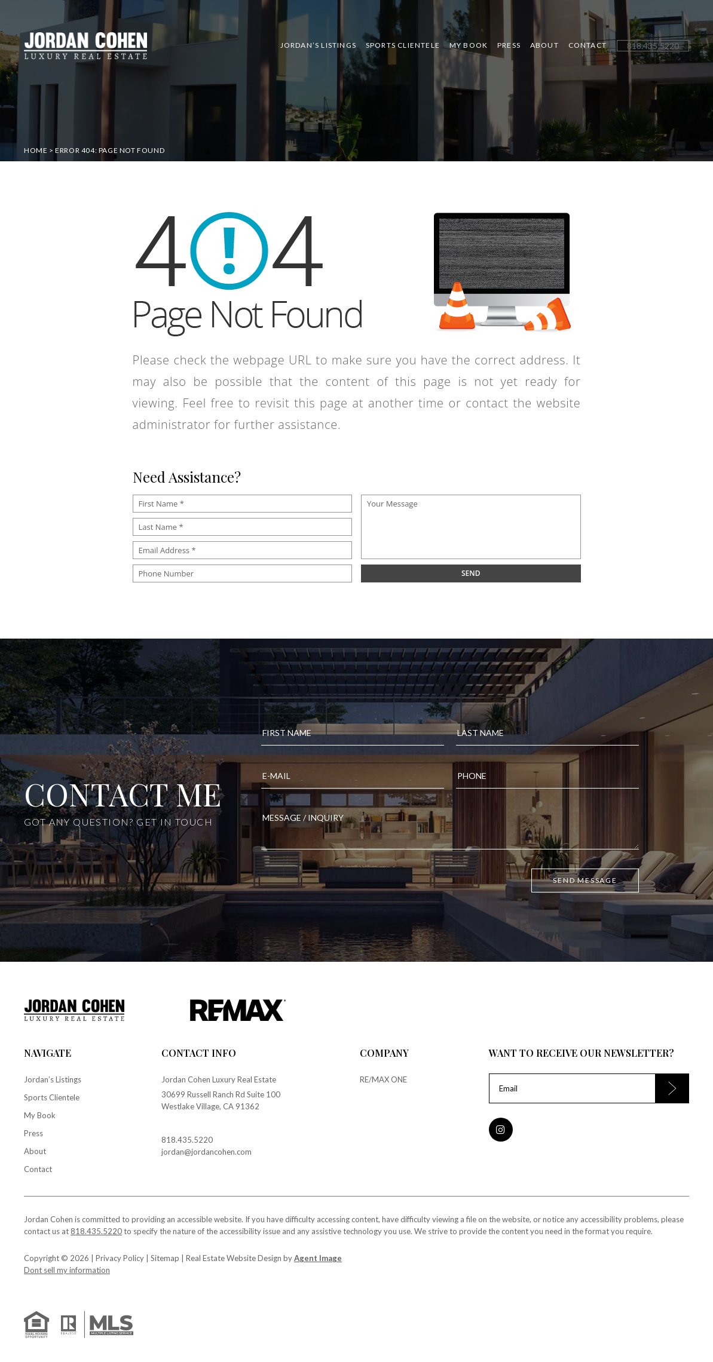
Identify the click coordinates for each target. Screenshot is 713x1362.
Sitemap (165, 1258)
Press (509, 45)
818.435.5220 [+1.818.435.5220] (187, 1140)
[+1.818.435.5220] (653, 46)
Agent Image (318, 1258)
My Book (468, 45)
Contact (587, 45)
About (544, 45)
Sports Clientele (403, 45)
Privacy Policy (120, 1258)
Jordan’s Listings (318, 45)
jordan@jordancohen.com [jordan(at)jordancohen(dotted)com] (206, 1152)
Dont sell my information (67, 1270)
